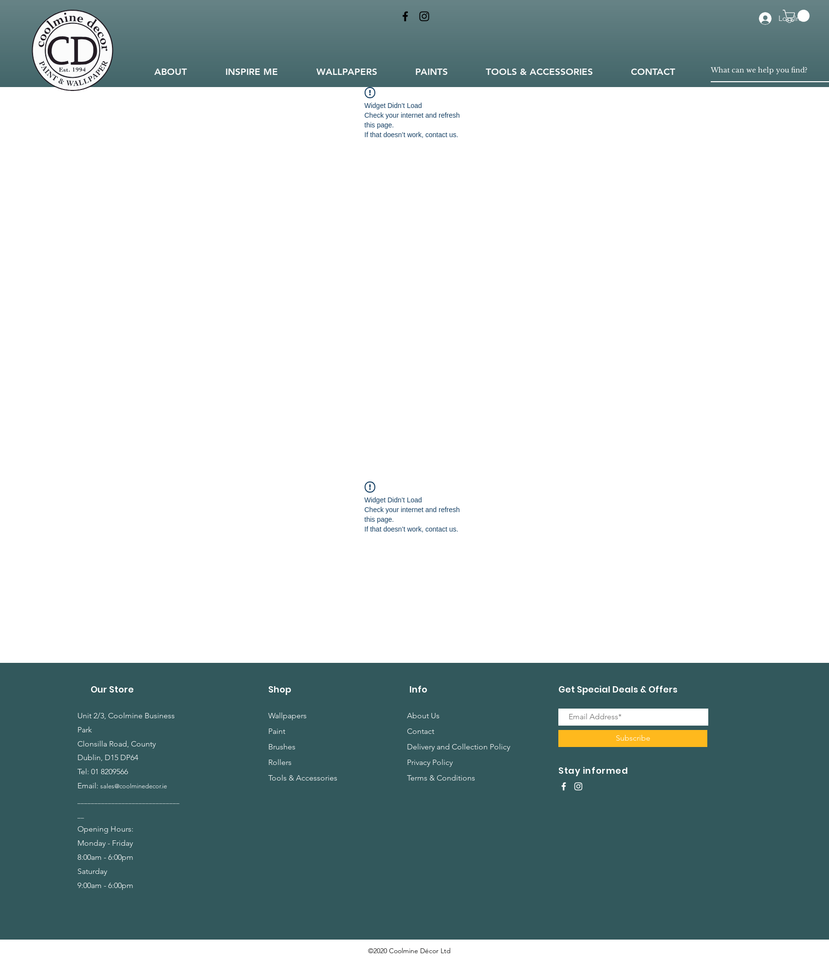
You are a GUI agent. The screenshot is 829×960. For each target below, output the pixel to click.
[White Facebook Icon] (563, 786)
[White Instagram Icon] (578, 786)
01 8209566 (109, 771)
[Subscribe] (632, 738)
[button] (797, 16)
